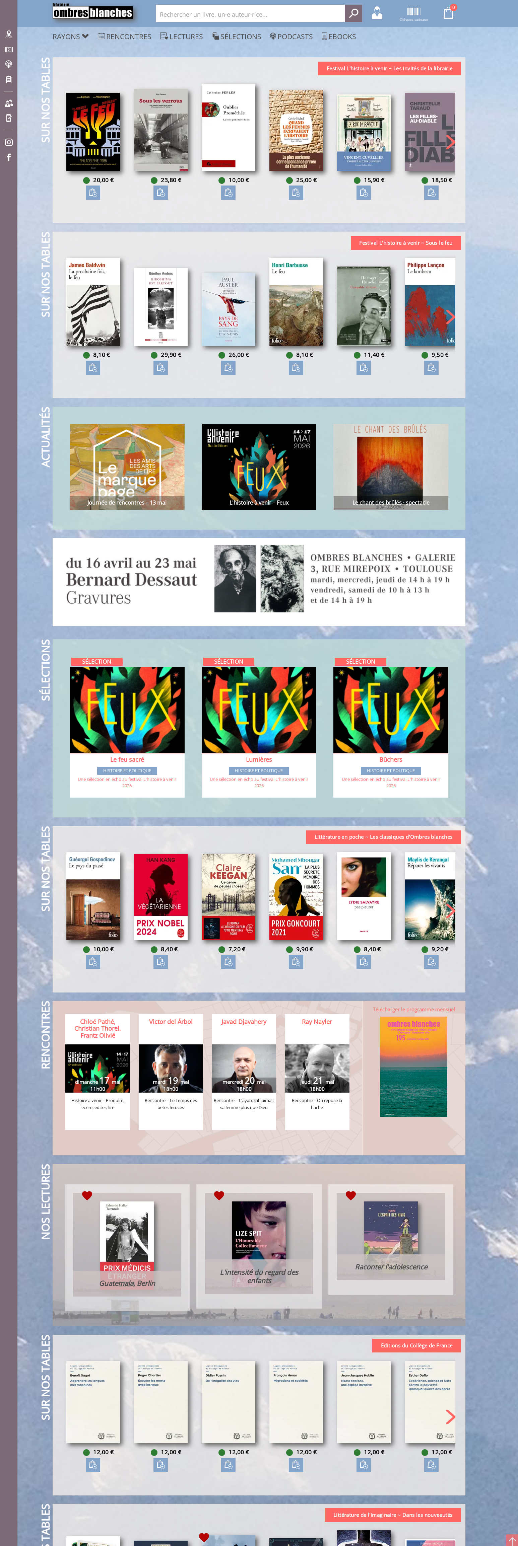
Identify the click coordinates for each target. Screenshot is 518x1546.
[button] (450, 142)
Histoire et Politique (127, 771)
